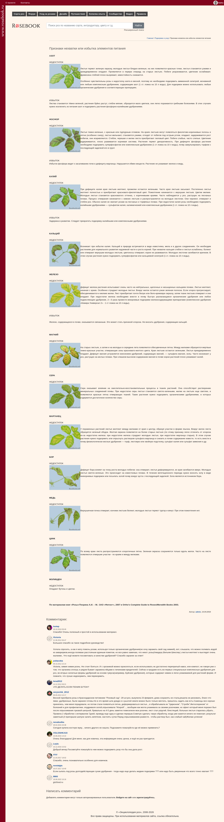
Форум (31, 14)
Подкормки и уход (162, 38)
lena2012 (57, 681)
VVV (55, 755)
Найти (138, 25)
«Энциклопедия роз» (130, 812)
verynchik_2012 (61, 692)
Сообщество (115, 14)
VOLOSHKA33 (60, 733)
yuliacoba (58, 661)
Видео (129, 14)
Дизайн (63, 14)
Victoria (57, 637)
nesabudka (58, 722)
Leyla (56, 744)
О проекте (10, 3)
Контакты (25, 3)
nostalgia (58, 765)
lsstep (56, 626)
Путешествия (78, 14)
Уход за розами (47, 14)
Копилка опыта (97, 14)
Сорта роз (19, 14)
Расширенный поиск (134, 30)
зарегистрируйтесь (145, 797)
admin (198, 612)
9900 (55, 776)
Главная (150, 38)
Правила (141, 14)
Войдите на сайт (124, 797)
